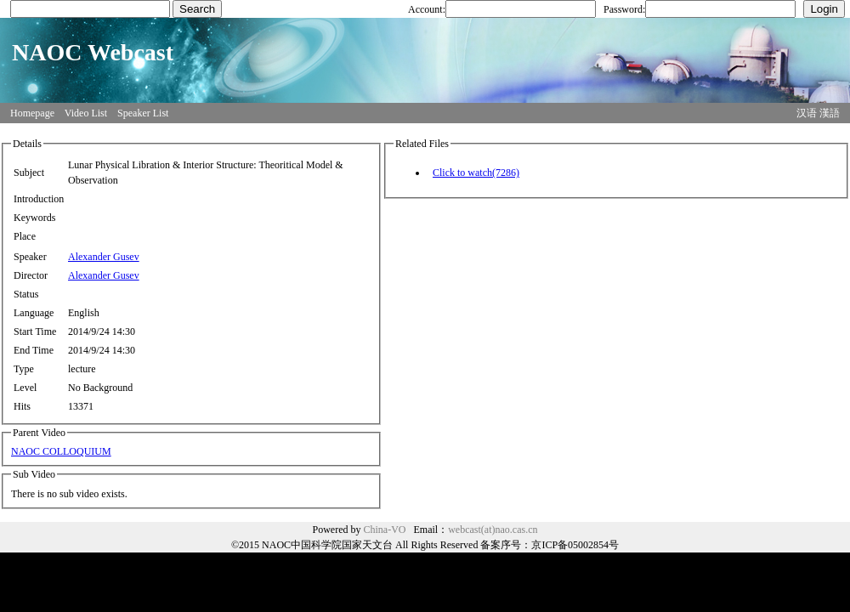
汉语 (806, 113)
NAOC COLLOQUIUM (61, 451)
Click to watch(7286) (476, 172)
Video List (86, 113)
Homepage (32, 113)
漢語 (829, 113)
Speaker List (142, 113)
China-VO (385, 530)
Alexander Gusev (103, 257)
